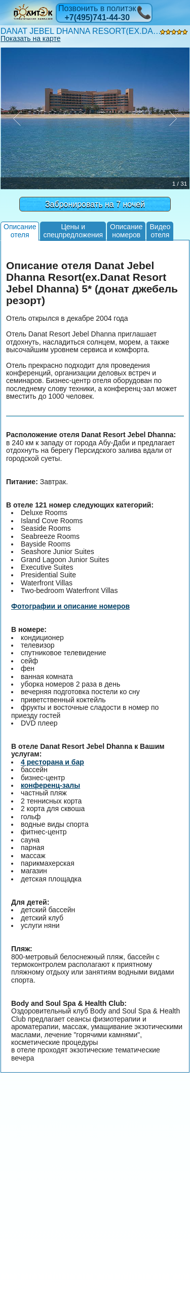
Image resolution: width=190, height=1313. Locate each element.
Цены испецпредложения (73, 230)
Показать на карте (31, 38)
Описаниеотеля (20, 230)
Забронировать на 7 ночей (95, 204)
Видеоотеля (159, 230)
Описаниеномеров (126, 230)
